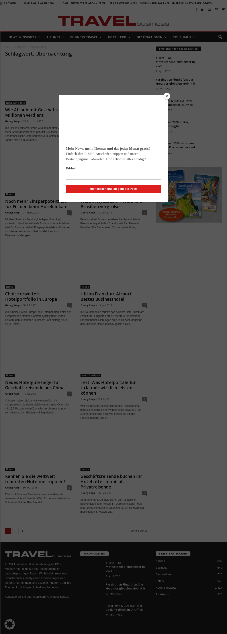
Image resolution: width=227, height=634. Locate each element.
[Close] (166, 96)
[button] (10, 624)
